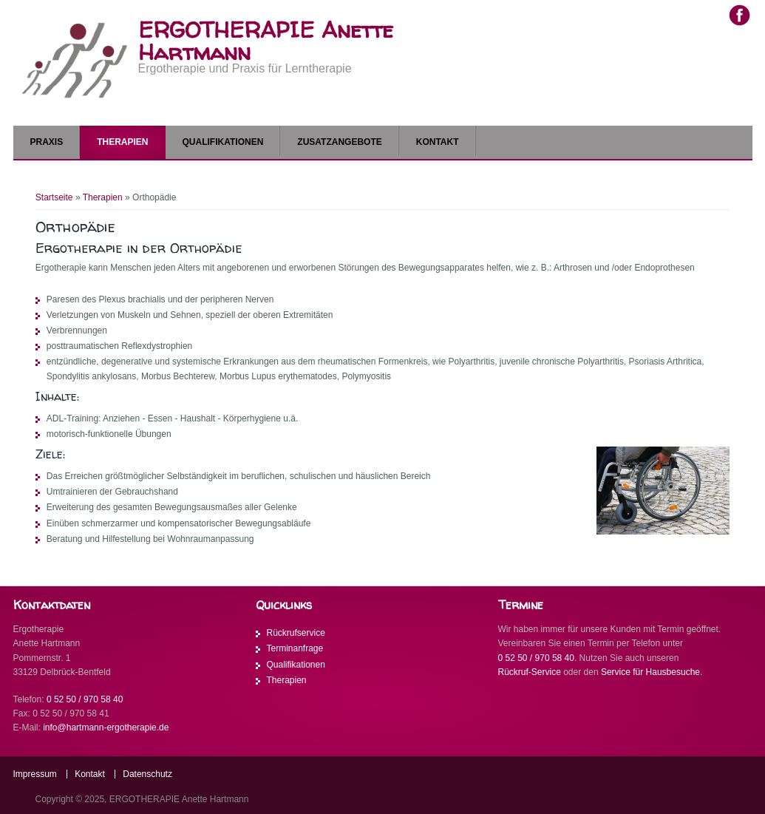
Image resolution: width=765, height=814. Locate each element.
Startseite (54, 197)
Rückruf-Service (529, 672)
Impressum (35, 774)
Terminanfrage (295, 648)
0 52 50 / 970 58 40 (85, 699)
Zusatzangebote (339, 142)
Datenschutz (147, 774)
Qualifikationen (223, 142)
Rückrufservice (296, 633)
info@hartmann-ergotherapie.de (106, 727)
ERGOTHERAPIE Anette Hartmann (265, 40)
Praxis (47, 142)
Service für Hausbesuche (650, 672)
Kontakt (437, 142)
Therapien (122, 142)
